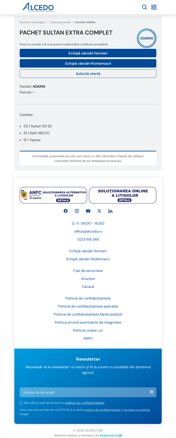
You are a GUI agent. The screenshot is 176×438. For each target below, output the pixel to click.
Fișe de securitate (88, 270)
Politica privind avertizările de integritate (88, 322)
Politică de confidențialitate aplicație (88, 306)
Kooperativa (111, 435)
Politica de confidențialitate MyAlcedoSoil (88, 314)
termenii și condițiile (137, 410)
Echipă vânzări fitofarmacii (88, 63)
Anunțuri (88, 278)
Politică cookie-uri (88, 330)
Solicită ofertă (88, 73)
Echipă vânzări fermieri (88, 53)
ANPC (88, 338)
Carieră (88, 286)
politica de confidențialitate (84, 403)
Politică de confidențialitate (88, 298)
